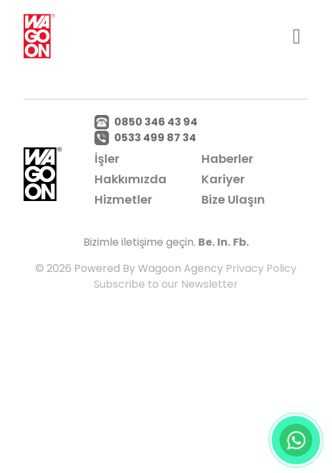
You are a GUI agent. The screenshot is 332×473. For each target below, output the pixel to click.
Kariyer (223, 179)
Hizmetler (123, 199)
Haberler (227, 158)
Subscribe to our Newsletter (166, 284)
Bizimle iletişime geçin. (139, 242)
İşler (106, 158)
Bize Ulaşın (233, 199)
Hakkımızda (130, 179)
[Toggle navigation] (296, 36)
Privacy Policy (261, 268)
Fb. (241, 242)
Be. (206, 242)
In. (223, 242)
